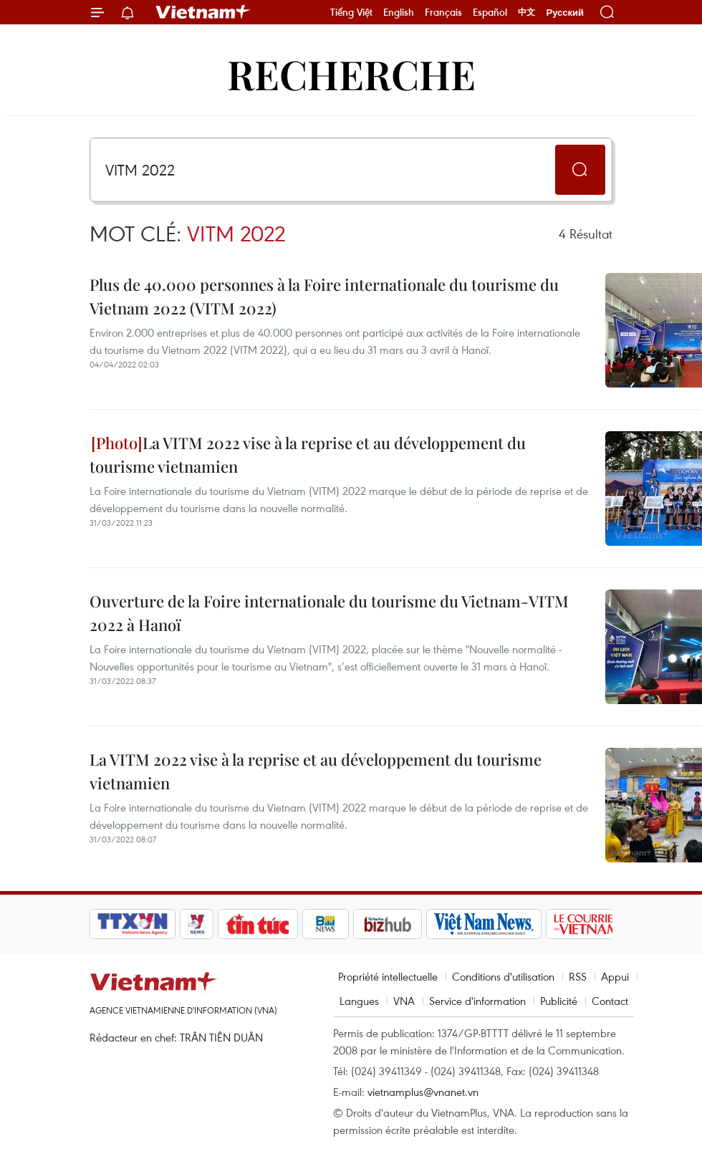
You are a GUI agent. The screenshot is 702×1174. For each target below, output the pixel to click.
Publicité (558, 1000)
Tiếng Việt (351, 12)
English (398, 12)
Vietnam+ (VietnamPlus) (203, 12)
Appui (615, 976)
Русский (565, 12)
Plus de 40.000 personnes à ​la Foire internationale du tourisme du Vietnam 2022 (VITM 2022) (324, 296)
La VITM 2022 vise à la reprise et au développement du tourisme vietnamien (308, 454)
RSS (578, 976)
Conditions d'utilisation (503, 976)
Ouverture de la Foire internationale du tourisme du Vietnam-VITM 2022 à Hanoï (329, 612)
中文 (526, 12)
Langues (359, 1000)
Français (443, 12)
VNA (404, 1000)
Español (490, 12)
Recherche (351, 73)
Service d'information (477, 1000)
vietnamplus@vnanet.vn (423, 1091)
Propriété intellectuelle (388, 976)
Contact (610, 1000)
